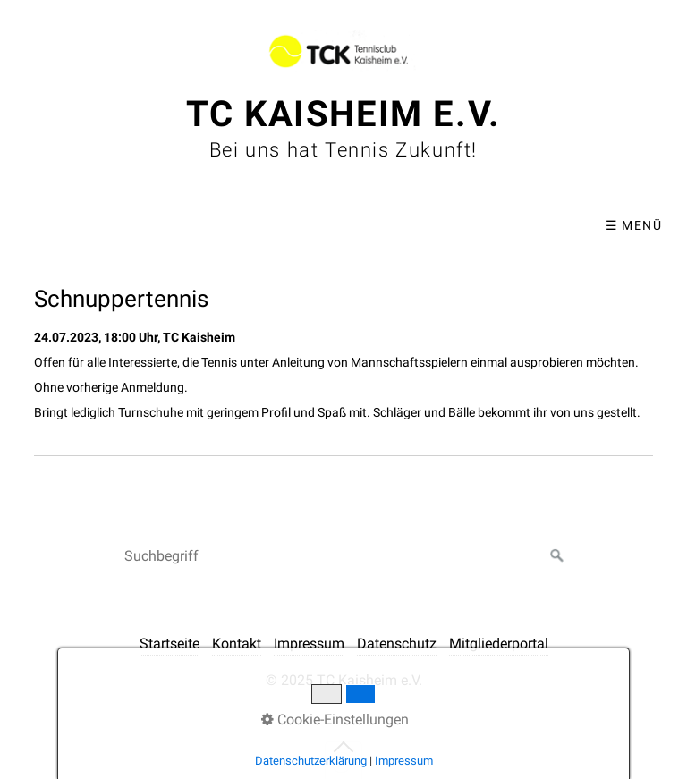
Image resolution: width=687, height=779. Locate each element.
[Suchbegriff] (343, 556)
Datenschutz (397, 643)
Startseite (169, 643)
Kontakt (236, 643)
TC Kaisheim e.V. (343, 114)
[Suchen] (557, 556)
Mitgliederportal (498, 643)
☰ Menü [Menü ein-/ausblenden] (634, 225)
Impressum (309, 643)
